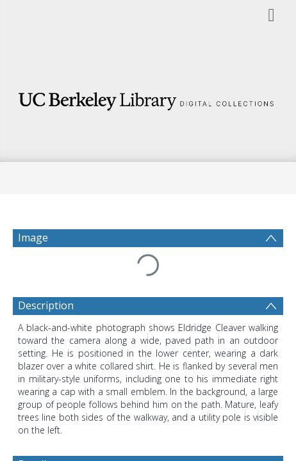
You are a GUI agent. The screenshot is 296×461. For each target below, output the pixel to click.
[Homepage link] (148, 98)
